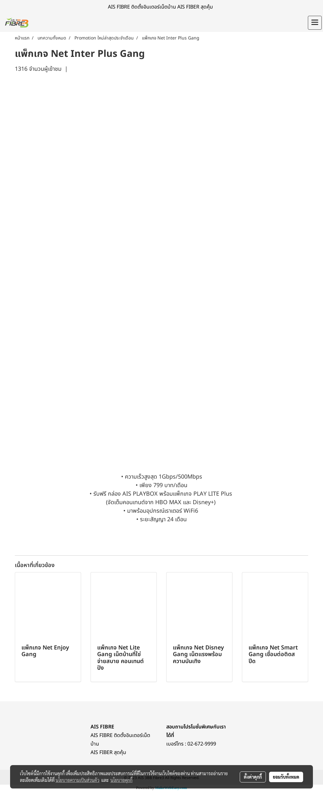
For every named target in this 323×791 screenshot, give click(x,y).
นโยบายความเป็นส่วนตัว (77, 780)
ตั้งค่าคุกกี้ (253, 777)
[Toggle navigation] (315, 23)
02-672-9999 (201, 744)
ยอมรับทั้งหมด (286, 777)
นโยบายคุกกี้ (121, 780)
